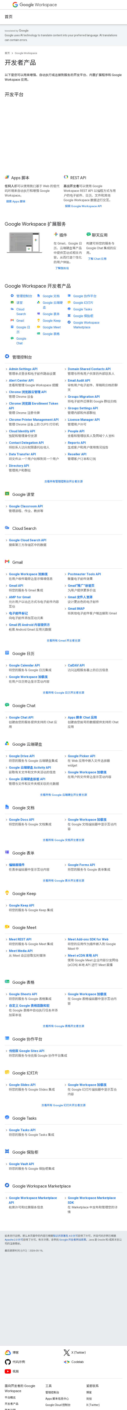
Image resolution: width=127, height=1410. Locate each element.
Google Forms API (81, 865)
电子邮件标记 (18, 613)
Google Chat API (21, 717)
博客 (89, 1392)
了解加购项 (62, 268)
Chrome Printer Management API (34, 420)
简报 (89, 1398)
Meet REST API (20, 939)
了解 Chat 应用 (97, 259)
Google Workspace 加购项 (28, 574)
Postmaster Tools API (84, 574)
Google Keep (52, 321)
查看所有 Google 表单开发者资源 (63, 880)
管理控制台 (24, 296)
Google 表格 (51, 334)
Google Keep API (21, 905)
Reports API (77, 443)
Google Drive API (21, 756)
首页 (9, 16)
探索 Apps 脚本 (15, 201)
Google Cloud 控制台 (57, 1404)
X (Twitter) (93, 1404)
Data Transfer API (22, 454)
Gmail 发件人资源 (80, 597)
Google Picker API (81, 756)
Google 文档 (51, 296)
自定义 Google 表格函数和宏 (29, 1006)
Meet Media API (20, 951)
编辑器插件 (17, 865)
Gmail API (16, 586)
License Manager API (84, 420)
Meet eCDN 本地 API (83, 955)
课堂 (19, 303)
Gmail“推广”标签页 (81, 586)
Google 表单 (51, 314)
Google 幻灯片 (83, 303)
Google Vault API (21, 1164)
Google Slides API (22, 1085)
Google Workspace (26, 53)
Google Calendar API (24, 665)
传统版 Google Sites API (26, 1051)
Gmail (20, 321)
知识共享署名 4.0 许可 (65, 1235)
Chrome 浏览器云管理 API (27, 392)
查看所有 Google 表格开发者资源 (63, 1026)
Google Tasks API (22, 1130)
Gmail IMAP (76, 609)
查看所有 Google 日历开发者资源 (63, 692)
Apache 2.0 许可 (14, 1239)
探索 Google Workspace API (83, 206)
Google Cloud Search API (27, 540)
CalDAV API (76, 665)
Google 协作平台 (84, 296)
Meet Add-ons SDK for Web (88, 939)
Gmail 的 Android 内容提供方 (29, 625)
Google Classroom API (26, 506)
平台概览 (10, 1397)
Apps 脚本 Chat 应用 (82, 717)
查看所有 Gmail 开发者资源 (63, 640)
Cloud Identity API (22, 431)
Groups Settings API (83, 408)
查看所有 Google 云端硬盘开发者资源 (63, 795)
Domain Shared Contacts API (89, 369)
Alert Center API (21, 380)
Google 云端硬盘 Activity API (30, 767)
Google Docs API (21, 820)
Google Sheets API (23, 994)
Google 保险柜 (83, 316)
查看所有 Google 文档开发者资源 (63, 840)
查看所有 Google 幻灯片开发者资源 (63, 1105)
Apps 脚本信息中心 (57, 1398)
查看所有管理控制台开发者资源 (63, 481)
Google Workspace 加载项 (28, 677)
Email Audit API (79, 380)
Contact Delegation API (26, 443)
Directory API (19, 466)
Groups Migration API (84, 397)
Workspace (38, 4)
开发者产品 (11, 1403)
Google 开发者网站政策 (72, 1239)
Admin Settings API (23, 369)
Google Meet (52, 327)
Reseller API (77, 454)
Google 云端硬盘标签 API (27, 779)
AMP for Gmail (20, 597)
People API (76, 431)
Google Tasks (82, 309)
